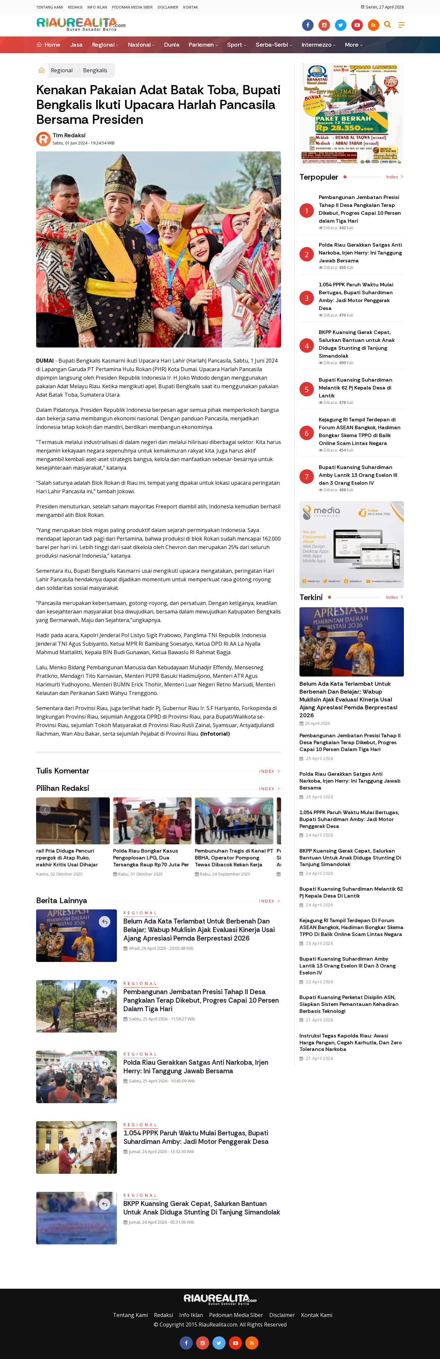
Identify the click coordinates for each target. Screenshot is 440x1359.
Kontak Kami (316, 1315)
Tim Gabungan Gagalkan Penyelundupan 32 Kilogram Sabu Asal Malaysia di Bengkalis (72, 861)
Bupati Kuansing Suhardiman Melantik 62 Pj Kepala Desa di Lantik (351, 892)
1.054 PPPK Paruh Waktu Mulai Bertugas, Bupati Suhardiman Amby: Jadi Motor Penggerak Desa (202, 1137)
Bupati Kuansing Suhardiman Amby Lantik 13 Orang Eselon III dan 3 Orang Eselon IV (347, 965)
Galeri (7, 1283)
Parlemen (201, 45)
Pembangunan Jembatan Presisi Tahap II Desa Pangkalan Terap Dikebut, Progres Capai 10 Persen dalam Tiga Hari (199, 1000)
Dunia (171, 45)
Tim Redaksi (69, 135)
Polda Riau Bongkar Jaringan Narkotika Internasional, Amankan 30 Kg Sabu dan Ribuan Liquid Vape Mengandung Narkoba (156, 864)
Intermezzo (317, 45)
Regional (103, 45)
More (352, 45)
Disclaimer (168, 7)
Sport (234, 45)
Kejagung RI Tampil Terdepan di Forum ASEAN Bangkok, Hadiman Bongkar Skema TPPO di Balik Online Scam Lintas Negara (351, 927)
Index (270, 771)
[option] (77, 839)
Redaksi (75, 7)
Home (48, 45)
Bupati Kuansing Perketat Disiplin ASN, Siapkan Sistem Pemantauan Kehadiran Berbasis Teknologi (349, 1004)
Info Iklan (97, 7)
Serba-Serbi (272, 45)
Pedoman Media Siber (132, 7)
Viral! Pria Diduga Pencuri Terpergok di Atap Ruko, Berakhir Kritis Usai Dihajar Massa (234, 861)
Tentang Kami (49, 7)
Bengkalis (95, 70)
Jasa (76, 45)
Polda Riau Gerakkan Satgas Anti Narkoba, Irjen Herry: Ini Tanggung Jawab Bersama (201, 1067)
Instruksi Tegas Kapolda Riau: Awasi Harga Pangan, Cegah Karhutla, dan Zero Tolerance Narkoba (350, 1042)
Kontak (190, 7)
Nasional (139, 45)
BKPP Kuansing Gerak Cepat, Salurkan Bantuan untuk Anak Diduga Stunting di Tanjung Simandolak (201, 1212)
